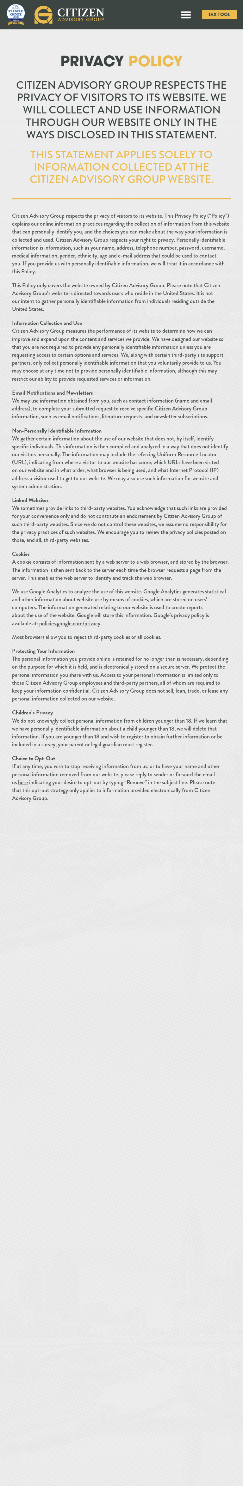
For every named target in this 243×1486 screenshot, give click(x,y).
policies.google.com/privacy (69, 623)
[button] (186, 14)
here (23, 782)
